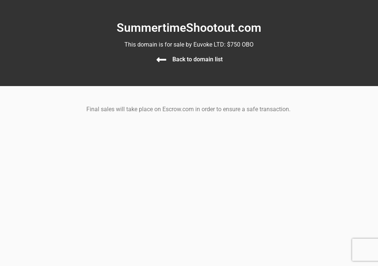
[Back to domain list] (161, 59)
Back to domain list (197, 59)
